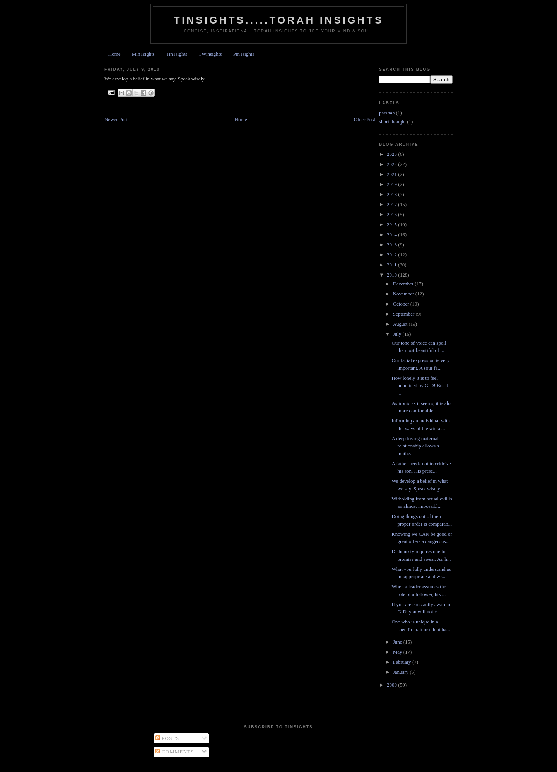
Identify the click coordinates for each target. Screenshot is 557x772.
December (404, 284)
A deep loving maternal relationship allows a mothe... (415, 446)
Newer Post (116, 119)
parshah (387, 113)
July (398, 334)
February (402, 662)
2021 (392, 174)
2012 (392, 255)
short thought (392, 122)
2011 (392, 265)
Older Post (364, 119)
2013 (392, 245)
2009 (392, 685)
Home (114, 54)
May (398, 652)
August (401, 324)
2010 (392, 275)
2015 (392, 224)
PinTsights (244, 54)
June (398, 642)
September (404, 314)
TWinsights (210, 54)
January (401, 672)
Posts (167, 738)
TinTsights (176, 54)
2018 (392, 194)
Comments (175, 752)
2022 (392, 164)
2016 (392, 214)
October (401, 304)
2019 (392, 184)
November (404, 294)
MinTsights (143, 54)
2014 (392, 234)
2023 (392, 154)
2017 (392, 204)
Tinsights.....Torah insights (278, 20)
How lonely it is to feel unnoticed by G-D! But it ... (419, 385)
